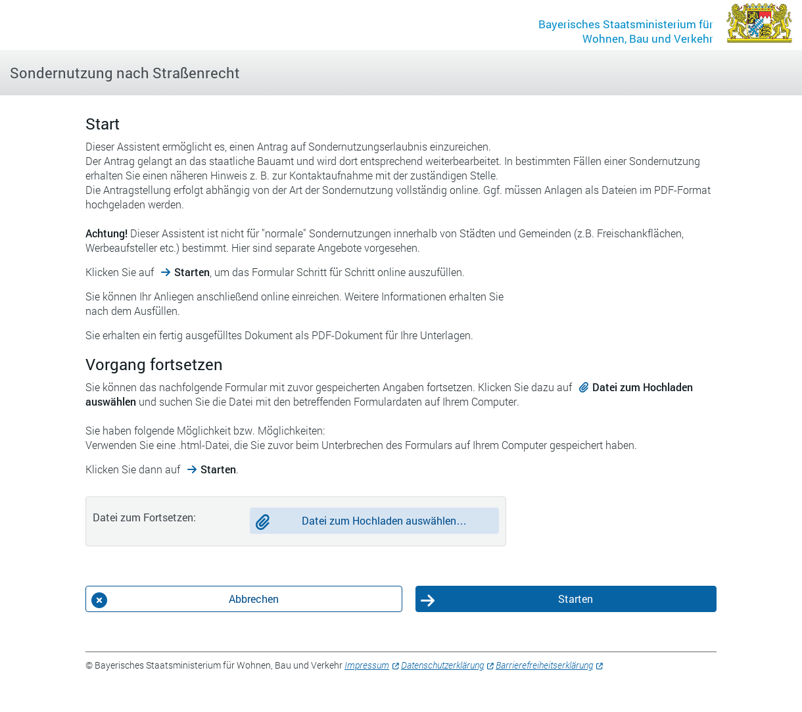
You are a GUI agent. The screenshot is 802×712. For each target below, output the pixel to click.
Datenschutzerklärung (442, 665)
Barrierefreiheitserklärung (544, 665)
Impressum (366, 665)
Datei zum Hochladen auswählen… (384, 520)
